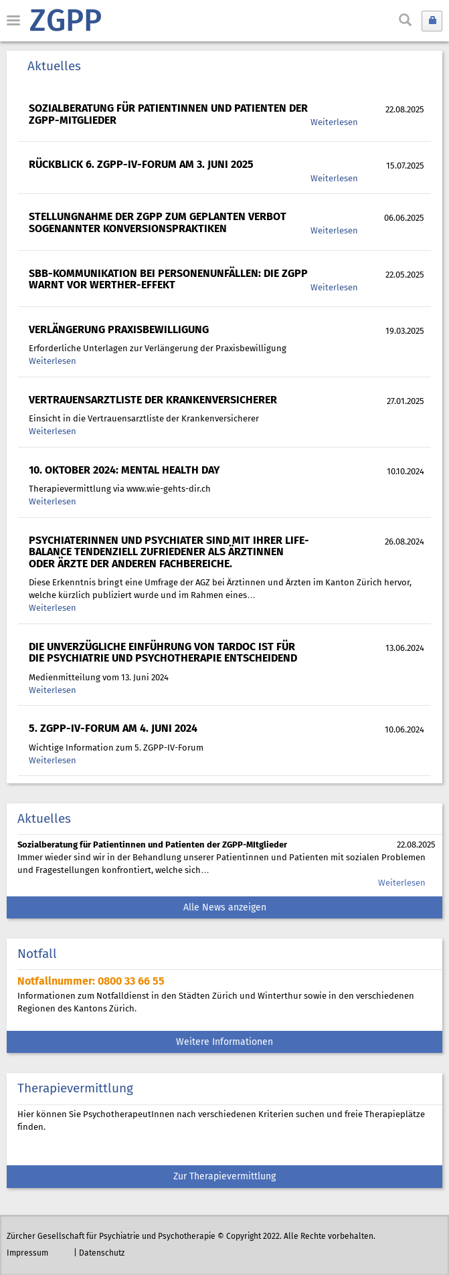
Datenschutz (101, 1253)
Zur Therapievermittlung (224, 1177)
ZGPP (65, 22)
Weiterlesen (334, 122)
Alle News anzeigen (224, 908)
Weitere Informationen (224, 1043)
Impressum (27, 1253)
